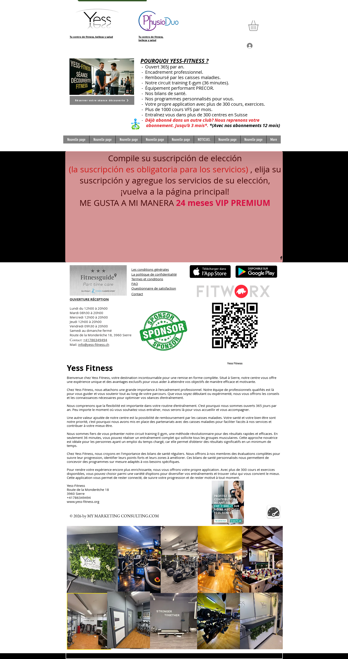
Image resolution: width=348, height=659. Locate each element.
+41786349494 (95, 340)
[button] (259, 25)
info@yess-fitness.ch (93, 344)
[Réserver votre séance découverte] (102, 100)
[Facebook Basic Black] (281, 258)
